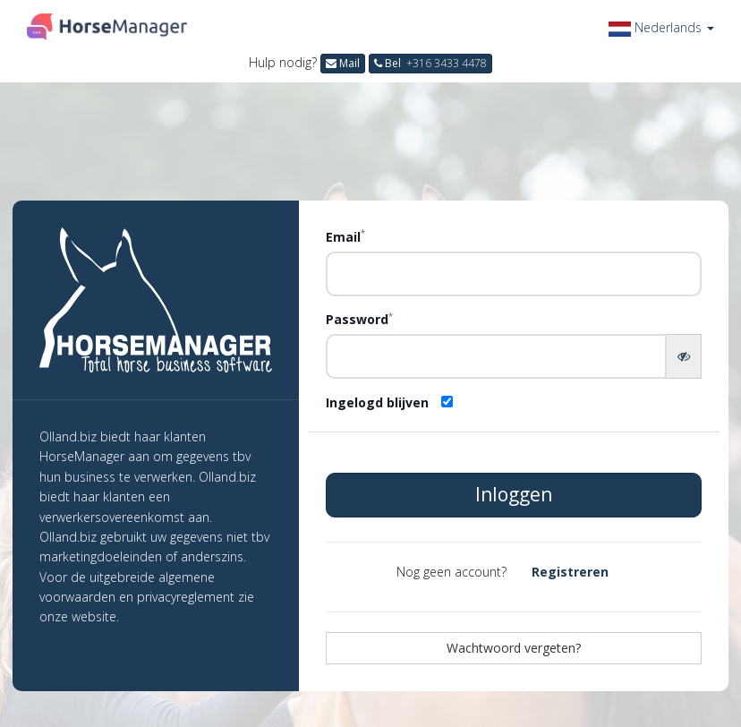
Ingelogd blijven (377, 402)
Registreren (570, 571)
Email (345, 236)
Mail (343, 63)
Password (359, 319)
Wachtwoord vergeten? (514, 647)
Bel (430, 63)
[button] (661, 27)
